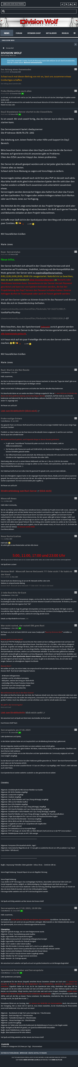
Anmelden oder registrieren (13, 4)
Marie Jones (4, 114)
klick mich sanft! (34, 712)
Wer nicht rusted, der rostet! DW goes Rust (22, 625)
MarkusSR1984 (5, 72)
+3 (21, 911)
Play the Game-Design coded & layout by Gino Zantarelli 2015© (30, 1057)
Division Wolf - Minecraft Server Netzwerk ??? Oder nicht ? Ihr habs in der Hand (27, 586)
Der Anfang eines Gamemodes (16, 69)
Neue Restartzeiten (11, 536)
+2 (19, 732)
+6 (22, 93)
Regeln (65, 33)
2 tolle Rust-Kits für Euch (13, 592)
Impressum (23, 1053)
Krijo (2, 501)
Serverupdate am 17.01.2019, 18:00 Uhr (21, 908)
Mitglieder (51, 33)
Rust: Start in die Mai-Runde (15, 369)
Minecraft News (8, 498)
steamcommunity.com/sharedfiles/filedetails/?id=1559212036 (32, 318)
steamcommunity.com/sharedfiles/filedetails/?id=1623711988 (32, 308)
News (6, 33)
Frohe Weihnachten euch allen (16, 91)
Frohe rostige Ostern (11, 418)
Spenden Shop (34, 33)
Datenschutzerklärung (10, 1053)
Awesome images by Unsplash (57, 1057)
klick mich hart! (6, 707)
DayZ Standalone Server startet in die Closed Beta (26, 111)
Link (27, 619)
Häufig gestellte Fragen (37, 1053)
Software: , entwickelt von (39, 1060)
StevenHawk (4, 732)
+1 (19, 114)
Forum (19, 33)
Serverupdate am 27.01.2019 (15, 729)
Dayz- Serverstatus (10, 251)
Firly (2, 539)
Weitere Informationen (33, 62)
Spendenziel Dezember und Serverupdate (22, 970)
